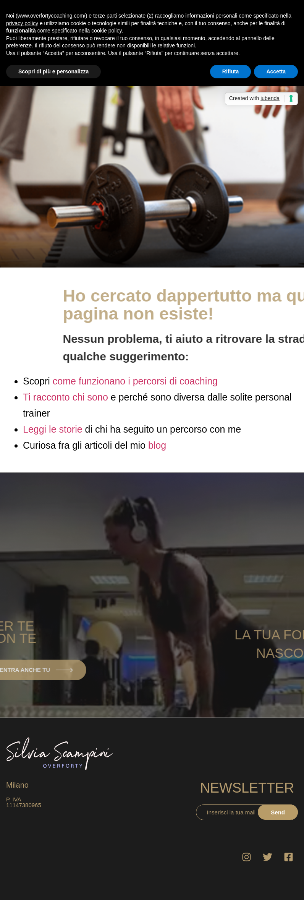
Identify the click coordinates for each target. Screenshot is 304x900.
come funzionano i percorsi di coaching (135, 381)
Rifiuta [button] (230, 71)
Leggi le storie (52, 429)
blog (157, 445)
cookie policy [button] (106, 31)
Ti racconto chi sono (65, 397)
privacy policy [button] (22, 23)
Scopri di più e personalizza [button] (53, 71)
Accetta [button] (276, 71)
